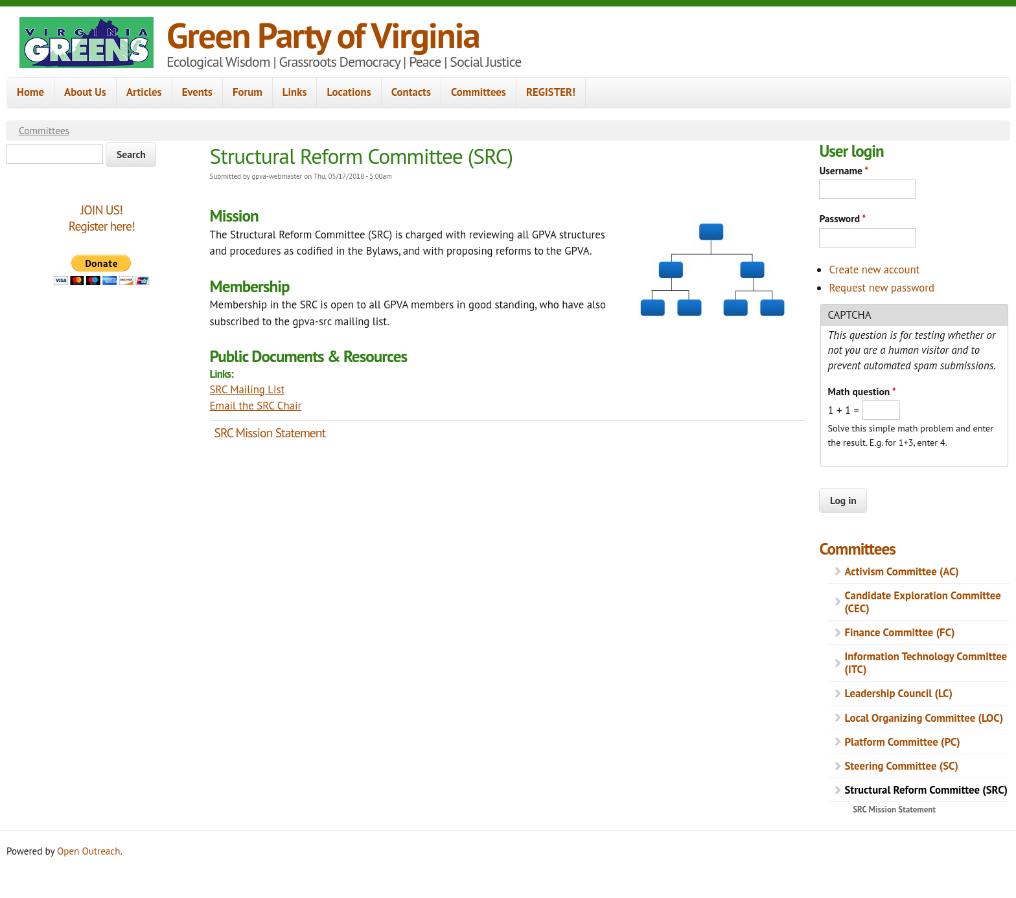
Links (295, 92)
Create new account (874, 269)
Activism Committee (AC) (901, 571)
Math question (861, 391)
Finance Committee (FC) (899, 632)
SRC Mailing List (247, 389)
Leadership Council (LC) (898, 693)
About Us (85, 92)
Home (30, 92)
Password (842, 218)
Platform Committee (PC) (902, 742)
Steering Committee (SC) (901, 766)
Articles (144, 92)
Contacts (411, 92)
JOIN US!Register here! (102, 218)
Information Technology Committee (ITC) (925, 662)
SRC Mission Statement (270, 432)
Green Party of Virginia (323, 35)
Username (843, 170)
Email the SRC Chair (256, 405)
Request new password (881, 288)
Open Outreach (88, 851)
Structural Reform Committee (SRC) (926, 790)
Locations (349, 92)
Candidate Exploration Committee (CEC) (922, 602)
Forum (247, 92)
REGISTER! (550, 92)
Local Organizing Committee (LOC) (923, 718)
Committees (478, 92)
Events (197, 92)
